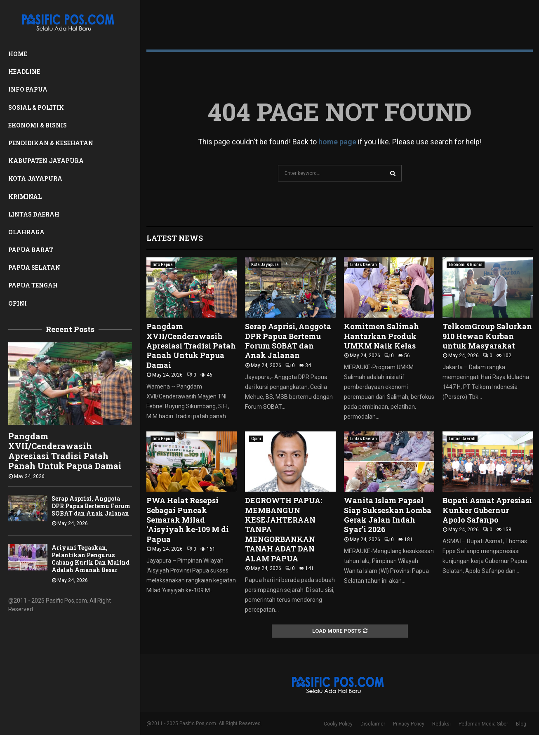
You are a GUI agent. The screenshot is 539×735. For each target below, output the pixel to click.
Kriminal (25, 196)
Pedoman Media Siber (483, 724)
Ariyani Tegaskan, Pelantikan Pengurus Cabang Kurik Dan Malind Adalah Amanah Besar (90, 559)
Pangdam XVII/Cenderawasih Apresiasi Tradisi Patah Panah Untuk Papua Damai (65, 451)
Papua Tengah (33, 285)
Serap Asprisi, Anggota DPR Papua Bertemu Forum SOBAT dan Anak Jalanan (91, 506)
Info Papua (27, 89)
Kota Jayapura (35, 178)
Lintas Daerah (33, 214)
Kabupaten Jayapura (46, 161)
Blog (521, 724)
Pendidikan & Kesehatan (50, 143)
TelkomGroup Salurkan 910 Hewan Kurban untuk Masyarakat (487, 336)
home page (337, 141)
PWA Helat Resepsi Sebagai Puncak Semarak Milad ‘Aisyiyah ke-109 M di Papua (187, 519)
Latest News (174, 238)
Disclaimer (372, 724)
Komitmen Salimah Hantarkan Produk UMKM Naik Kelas (381, 336)
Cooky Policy (338, 724)
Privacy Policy (408, 724)
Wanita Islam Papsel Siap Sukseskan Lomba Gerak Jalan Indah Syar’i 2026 (387, 514)
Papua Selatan (34, 267)
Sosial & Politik (36, 107)
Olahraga (26, 232)
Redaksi (441, 724)
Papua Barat (30, 250)
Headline (24, 71)
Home (17, 54)
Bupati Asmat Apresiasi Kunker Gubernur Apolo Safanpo (487, 510)
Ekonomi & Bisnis (37, 125)
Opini (17, 303)
